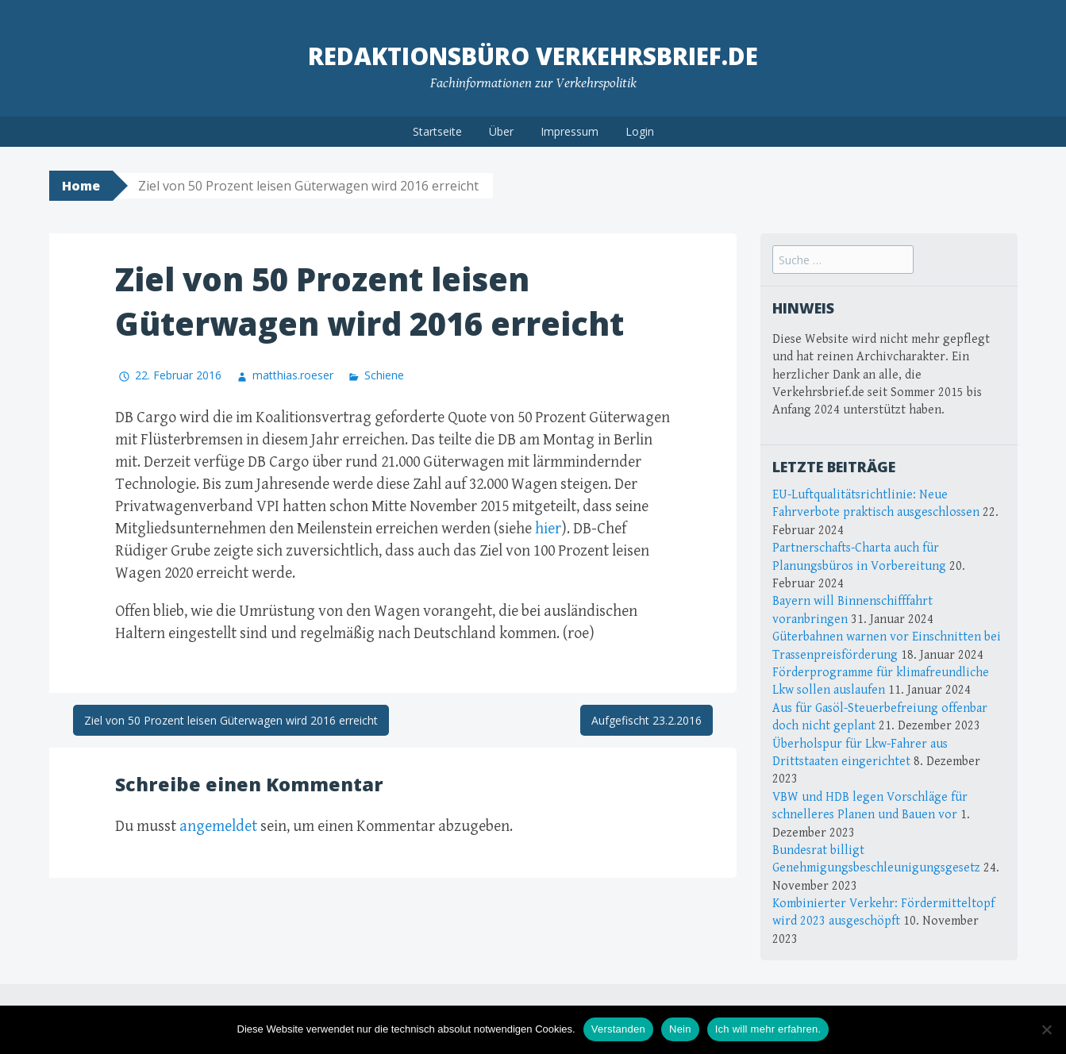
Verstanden (618, 1029)
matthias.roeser (292, 375)
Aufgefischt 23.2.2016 (646, 720)
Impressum (569, 131)
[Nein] (1046, 1029)
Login (639, 131)
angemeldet (218, 826)
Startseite (437, 131)
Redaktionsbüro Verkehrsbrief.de (533, 56)
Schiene (384, 375)
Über (501, 131)
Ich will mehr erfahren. (768, 1029)
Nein (680, 1029)
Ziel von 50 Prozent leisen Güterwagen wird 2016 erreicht (231, 720)
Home (81, 185)
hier (548, 529)
